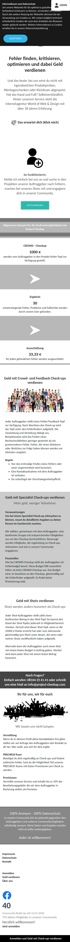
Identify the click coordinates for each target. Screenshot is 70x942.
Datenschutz (9, 857)
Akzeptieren (15, 38)
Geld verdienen (11, 877)
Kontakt (6, 861)
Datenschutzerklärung (13, 31)
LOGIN (60, 5)
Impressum (8, 854)
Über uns (7, 881)
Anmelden (8, 873)
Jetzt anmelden (35, 205)
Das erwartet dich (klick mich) (35, 122)
